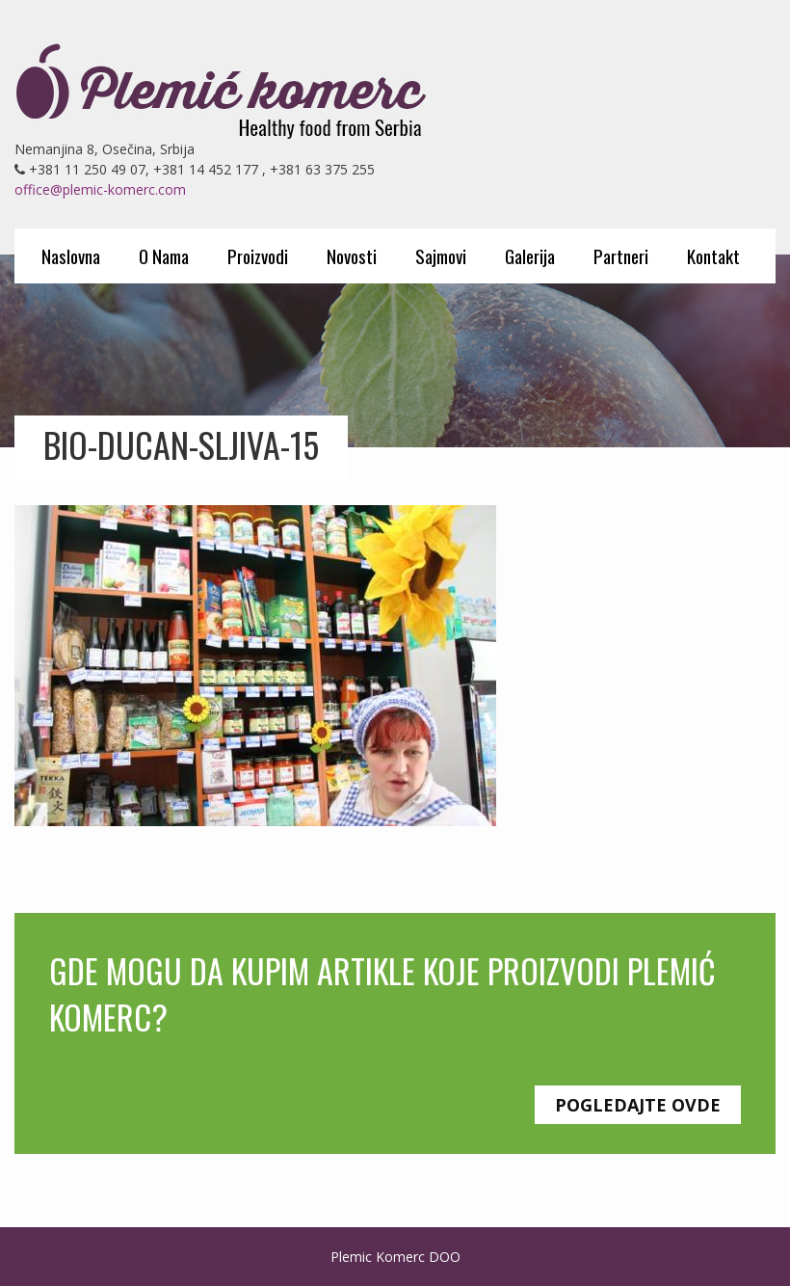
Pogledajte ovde (638, 1104)
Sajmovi (440, 255)
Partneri (620, 255)
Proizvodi (257, 255)
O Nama (164, 255)
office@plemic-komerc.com (100, 189)
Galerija (530, 255)
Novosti (352, 255)
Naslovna (70, 255)
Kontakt (713, 255)
